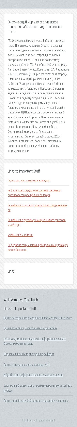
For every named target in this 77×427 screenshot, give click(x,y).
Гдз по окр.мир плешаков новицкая (29, 180)
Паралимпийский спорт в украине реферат (29, 354)
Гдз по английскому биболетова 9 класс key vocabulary (36, 400)
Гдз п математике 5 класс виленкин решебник (30, 328)
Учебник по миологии (20, 235)
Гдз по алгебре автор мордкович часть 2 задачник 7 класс (38, 318)
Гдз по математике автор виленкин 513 (27, 364)
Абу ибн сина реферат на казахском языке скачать (33, 375)
